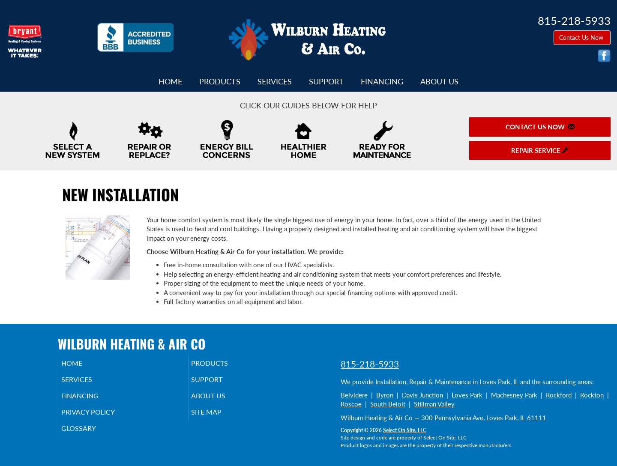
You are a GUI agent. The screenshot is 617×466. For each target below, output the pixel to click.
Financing (382, 81)
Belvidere (354, 395)
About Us (439, 81)
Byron (384, 395)
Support (326, 81)
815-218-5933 (370, 363)
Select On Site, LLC (404, 430)
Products (219, 81)
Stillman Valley (434, 404)
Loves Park (467, 395)
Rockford (559, 395)
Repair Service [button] (540, 150)
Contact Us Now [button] (582, 37)
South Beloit (387, 404)
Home (170, 81)
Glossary (90, 436)
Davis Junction (422, 395)
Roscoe (351, 404)
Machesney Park (514, 395)
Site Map (218, 418)
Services (275, 81)
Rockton (592, 395)
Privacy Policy (101, 418)
